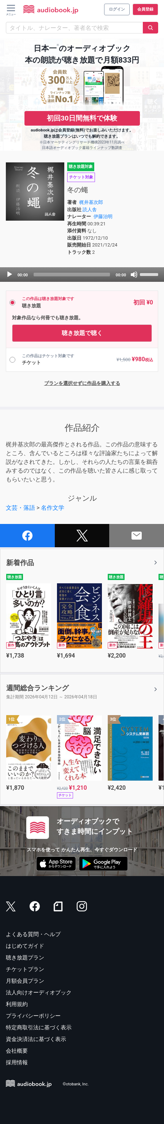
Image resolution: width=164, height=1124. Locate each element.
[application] (82, 274)
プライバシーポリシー (33, 1016)
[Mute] (134, 274)
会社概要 (17, 1051)
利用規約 (17, 1004)
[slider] (72, 274)
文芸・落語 (20, 507)
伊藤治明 (103, 216)
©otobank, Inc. (76, 1084)
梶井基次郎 (91, 202)
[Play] (9, 274)
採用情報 (17, 1062)
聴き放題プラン (25, 957)
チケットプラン (25, 969)
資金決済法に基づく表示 (36, 1039)
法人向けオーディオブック (39, 992)
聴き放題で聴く (82, 333)
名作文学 (52, 507)
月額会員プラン (25, 981)
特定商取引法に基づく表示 (39, 1027)
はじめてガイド (25, 946)
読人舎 (90, 209)
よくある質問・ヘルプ (33, 934)
